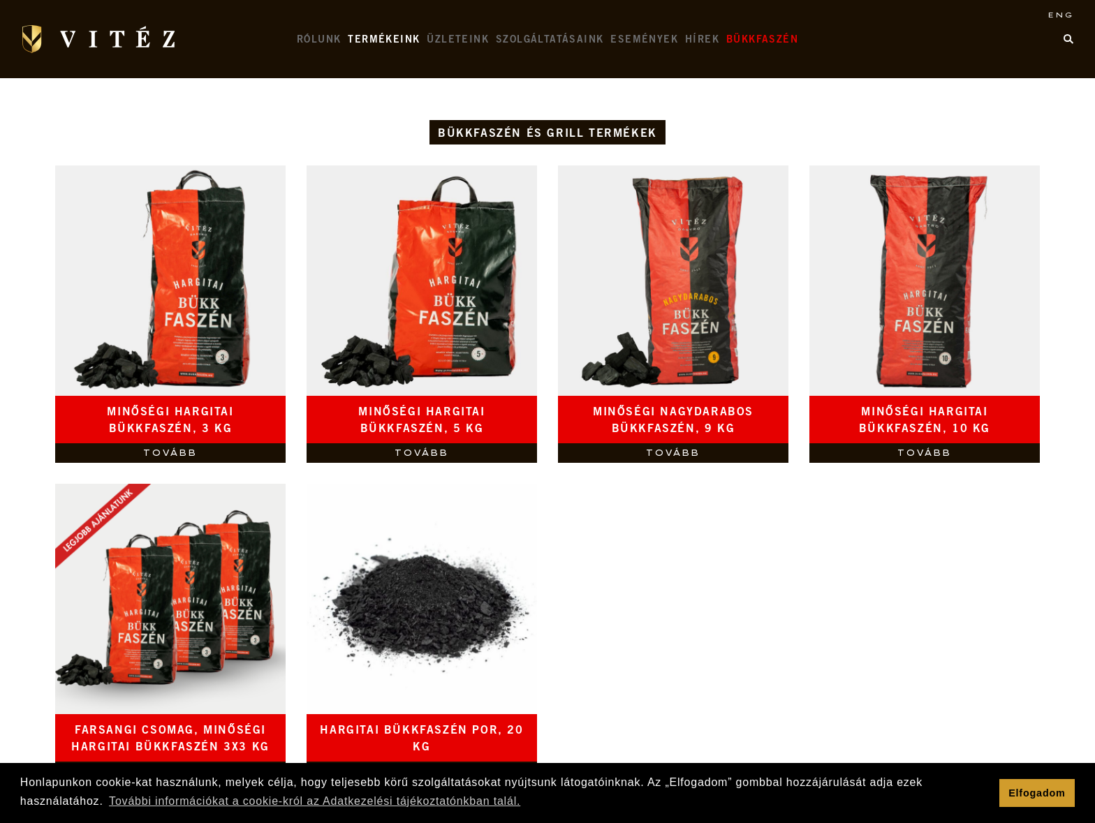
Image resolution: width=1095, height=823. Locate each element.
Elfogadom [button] (1037, 793)
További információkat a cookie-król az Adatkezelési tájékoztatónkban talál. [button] (314, 801)
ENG (1061, 15)
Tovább (170, 452)
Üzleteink (458, 40)
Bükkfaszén (762, 40)
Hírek (702, 40)
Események (644, 40)
